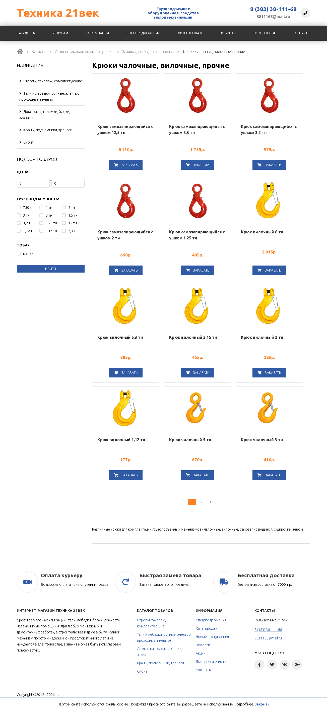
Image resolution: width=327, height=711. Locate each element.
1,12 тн (28, 231)
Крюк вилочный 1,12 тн (121, 439)
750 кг (28, 208)
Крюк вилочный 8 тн (262, 232)
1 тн (49, 208)
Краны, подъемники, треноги (45, 130)
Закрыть (262, 704)
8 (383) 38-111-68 (273, 9)
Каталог (26, 33)
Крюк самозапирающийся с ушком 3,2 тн (269, 129)
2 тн (71, 208)
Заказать (126, 165)
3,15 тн (51, 231)
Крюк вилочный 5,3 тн (120, 337)
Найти (50, 269)
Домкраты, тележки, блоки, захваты (44, 114)
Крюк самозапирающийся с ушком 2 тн (125, 235)
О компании (97, 33)
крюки (28, 254)
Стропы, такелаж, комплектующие (84, 51)
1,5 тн (73, 215)
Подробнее (243, 704)
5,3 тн (73, 231)
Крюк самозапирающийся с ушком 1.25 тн (197, 235)
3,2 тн (27, 223)
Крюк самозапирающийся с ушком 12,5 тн (125, 129)
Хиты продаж (190, 33)
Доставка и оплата (211, 662)
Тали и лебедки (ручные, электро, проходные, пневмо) (49, 96)
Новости (203, 645)
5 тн (49, 215)
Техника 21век (58, 12)
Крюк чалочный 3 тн (262, 439)
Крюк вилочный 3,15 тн (193, 337)
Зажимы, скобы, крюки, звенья (148, 51)
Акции (201, 653)
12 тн (72, 223)
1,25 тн (51, 223)
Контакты (301, 33)
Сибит (26, 142)
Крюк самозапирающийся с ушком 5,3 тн (197, 129)
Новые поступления (212, 637)
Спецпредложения (143, 33)
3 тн (26, 215)
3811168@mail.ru (273, 16)
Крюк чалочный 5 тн (190, 439)
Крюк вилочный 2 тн (262, 337)
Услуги (60, 33)
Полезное (264, 33)
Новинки (228, 33)
